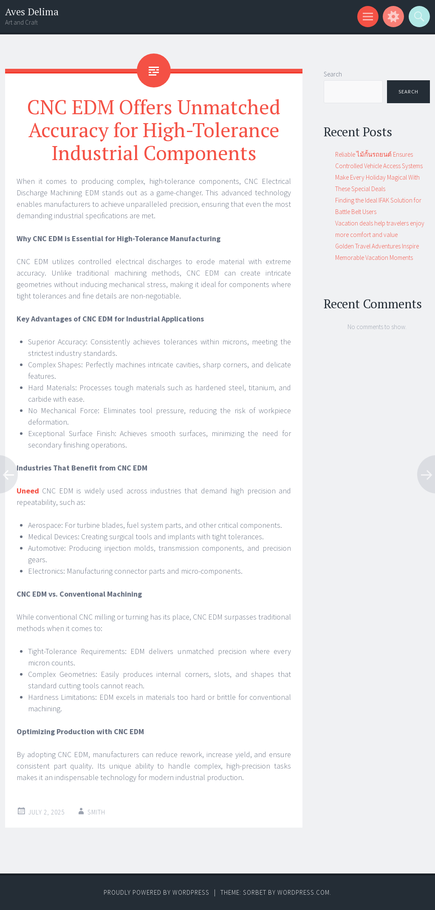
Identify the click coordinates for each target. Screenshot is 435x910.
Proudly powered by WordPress (156, 892)
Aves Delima (32, 11)
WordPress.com (303, 892)
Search (333, 74)
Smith (96, 812)
